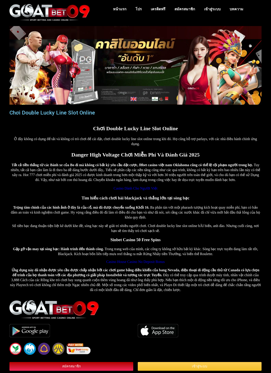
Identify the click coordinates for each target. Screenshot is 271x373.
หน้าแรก (119, 9)
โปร (139, 9)
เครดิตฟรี (158, 9)
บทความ (236, 9)
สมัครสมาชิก (184, 9)
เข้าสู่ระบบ (212, 9)
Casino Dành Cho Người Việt (136, 188)
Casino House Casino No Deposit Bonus (135, 262)
